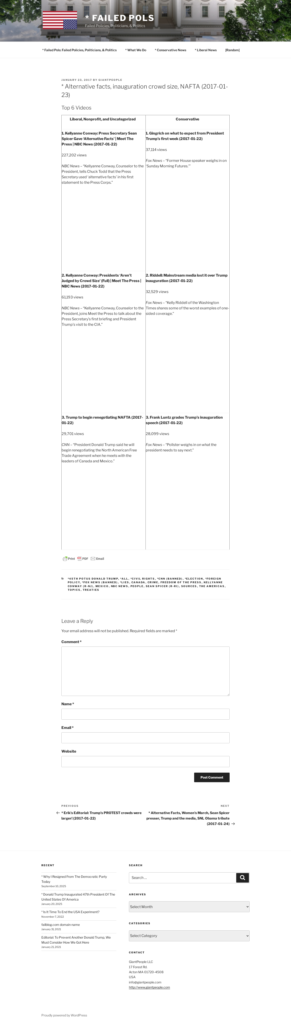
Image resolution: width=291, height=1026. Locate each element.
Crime (153, 582)
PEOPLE (137, 586)
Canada (138, 582)
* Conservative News (170, 50)
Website (68, 751)
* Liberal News (206, 50)
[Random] (232, 50)
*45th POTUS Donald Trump (93, 578)
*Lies (124, 582)
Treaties (91, 589)
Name (67, 704)
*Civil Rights (142, 578)
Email (67, 728)
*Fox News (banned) (100, 582)
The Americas (212, 586)
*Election (194, 578)
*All (124, 578)
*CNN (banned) (170, 578)
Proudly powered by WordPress (64, 1015)
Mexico (102, 586)
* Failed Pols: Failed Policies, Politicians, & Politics (79, 50)
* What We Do (135, 50)
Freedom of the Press (181, 582)
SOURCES (189, 586)
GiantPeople (110, 79)
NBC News (119, 586)
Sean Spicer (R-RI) (162, 586)
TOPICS (74, 589)
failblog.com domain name (60, 925)
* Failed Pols (119, 18)
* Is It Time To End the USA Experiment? (70, 912)
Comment (71, 642)
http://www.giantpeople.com (149, 987)
